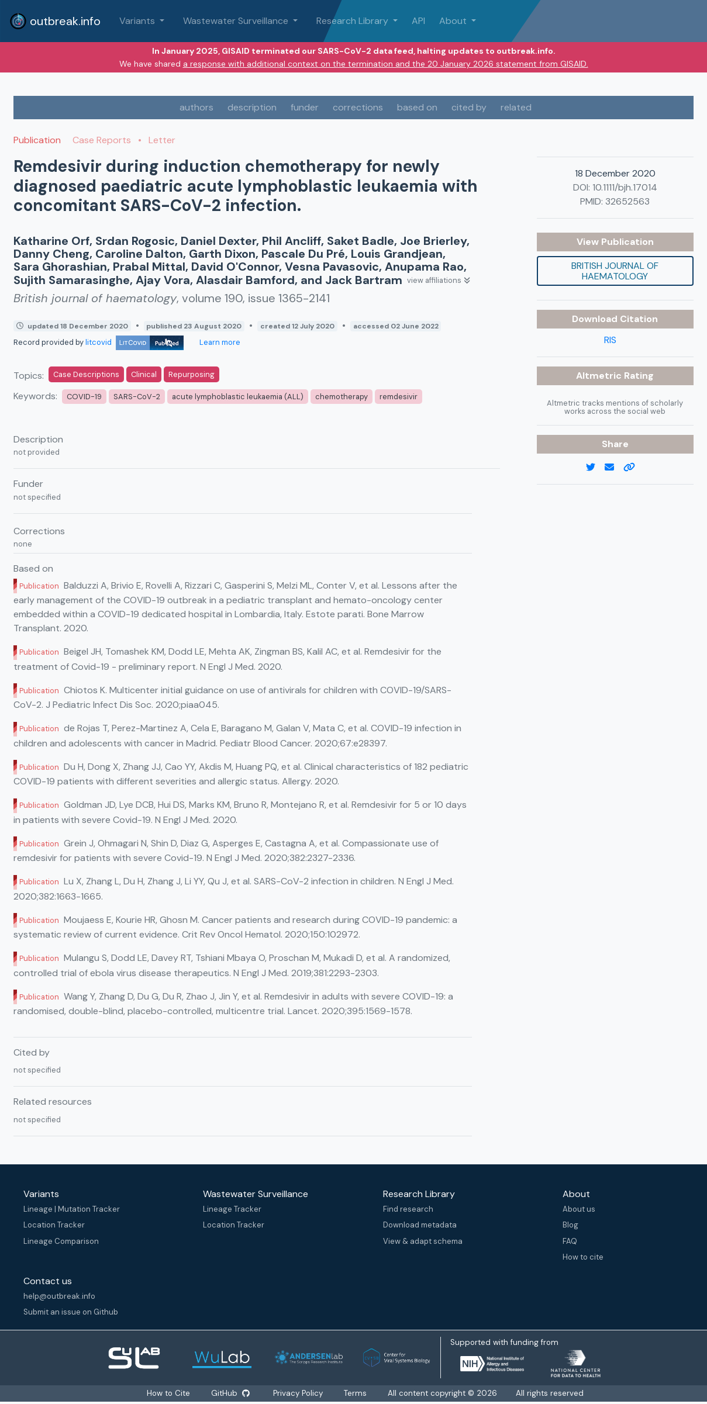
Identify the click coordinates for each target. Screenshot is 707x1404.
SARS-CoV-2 (136, 397)
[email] (614, 468)
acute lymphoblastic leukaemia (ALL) (238, 397)
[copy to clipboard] (633, 468)
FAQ (570, 1241)
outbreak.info (55, 21)
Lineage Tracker (232, 1209)
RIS (610, 340)
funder (305, 107)
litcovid (134, 342)
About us (579, 1209)
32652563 (627, 201)
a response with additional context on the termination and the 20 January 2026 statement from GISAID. (385, 63)
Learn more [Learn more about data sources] (219, 342)
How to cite (583, 1257)
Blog (570, 1225)
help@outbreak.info (59, 1296)
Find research (408, 1209)
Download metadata (420, 1225)
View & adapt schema (423, 1241)
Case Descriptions (86, 374)
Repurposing (191, 374)
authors (196, 107)
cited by (469, 107)
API (418, 21)
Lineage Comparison (61, 1241)
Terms (355, 1393)
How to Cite (169, 1393)
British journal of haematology (614, 271)
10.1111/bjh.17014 (624, 187)
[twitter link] (595, 468)
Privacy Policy (298, 1393)
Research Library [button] (353, 21)
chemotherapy (341, 397)
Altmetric (600, 375)
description (252, 107)
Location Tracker (54, 1225)
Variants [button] (138, 21)
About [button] (454, 21)
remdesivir (399, 397)
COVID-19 (84, 397)
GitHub (230, 1393)
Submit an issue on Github (70, 1312)
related (516, 107)
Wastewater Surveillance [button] (237, 21)
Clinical (144, 374)
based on (417, 107)
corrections (358, 107)
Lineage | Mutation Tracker (71, 1209)
